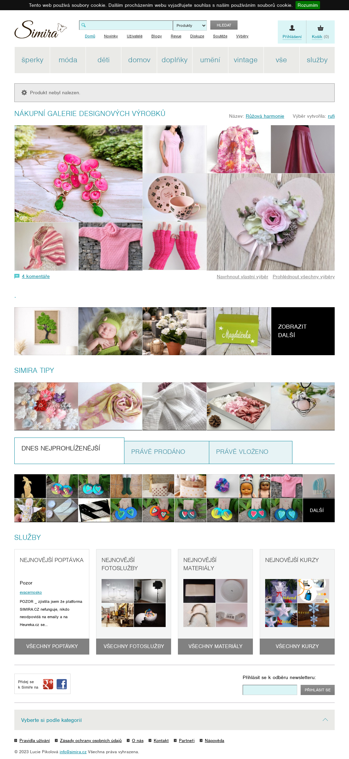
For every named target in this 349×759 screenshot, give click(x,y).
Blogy (156, 36)
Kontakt (161, 740)
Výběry (242, 36)
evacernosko (31, 592)
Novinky (111, 36)
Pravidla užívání (34, 740)
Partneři (187, 740)
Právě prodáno (158, 451)
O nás (137, 740)
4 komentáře (36, 276)
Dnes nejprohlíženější (60, 448)
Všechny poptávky (52, 646)
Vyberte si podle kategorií (51, 720)
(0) (320, 37)
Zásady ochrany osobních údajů (91, 740)
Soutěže (220, 36)
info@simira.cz (73, 752)
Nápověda (214, 740)
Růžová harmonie (265, 116)
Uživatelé (134, 36)
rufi (331, 116)
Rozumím (308, 5)
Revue (176, 36)
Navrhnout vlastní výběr (242, 277)
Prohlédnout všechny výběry (304, 277)
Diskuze (197, 36)
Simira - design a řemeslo (40, 31)
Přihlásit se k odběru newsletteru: (279, 677)
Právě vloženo (242, 451)
